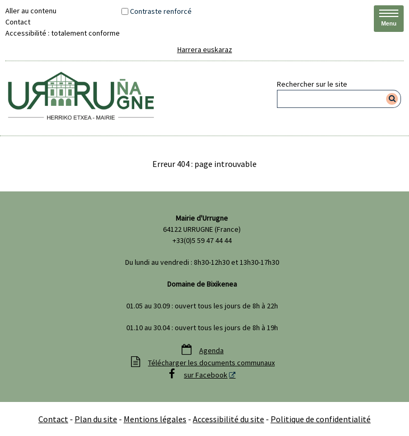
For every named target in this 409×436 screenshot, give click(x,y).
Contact (17, 22)
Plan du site (96, 419)
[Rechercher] (392, 99)
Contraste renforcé (161, 11)
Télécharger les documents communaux (211, 362)
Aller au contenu (30, 10)
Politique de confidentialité (321, 419)
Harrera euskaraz (204, 49)
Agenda (211, 350)
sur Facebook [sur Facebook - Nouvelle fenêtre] (205, 375)
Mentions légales (155, 419)
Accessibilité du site (228, 419)
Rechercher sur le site (312, 84)
